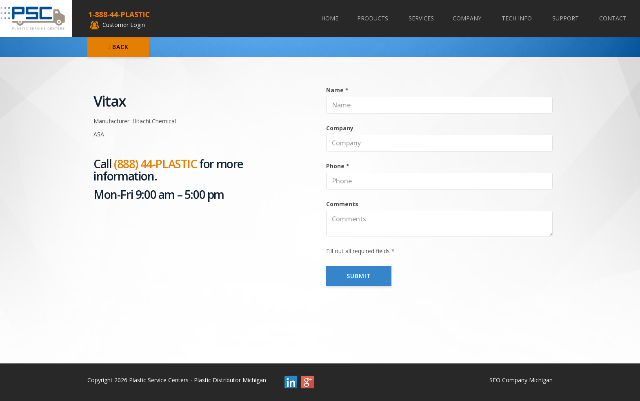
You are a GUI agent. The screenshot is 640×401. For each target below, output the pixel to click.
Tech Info (517, 18)
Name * (337, 90)
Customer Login (117, 25)
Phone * (337, 166)
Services (421, 18)
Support (566, 18)
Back (118, 47)
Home (329, 18)
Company (468, 18)
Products (373, 18)
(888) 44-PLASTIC (155, 164)
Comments (342, 204)
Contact (613, 18)
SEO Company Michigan (521, 380)
